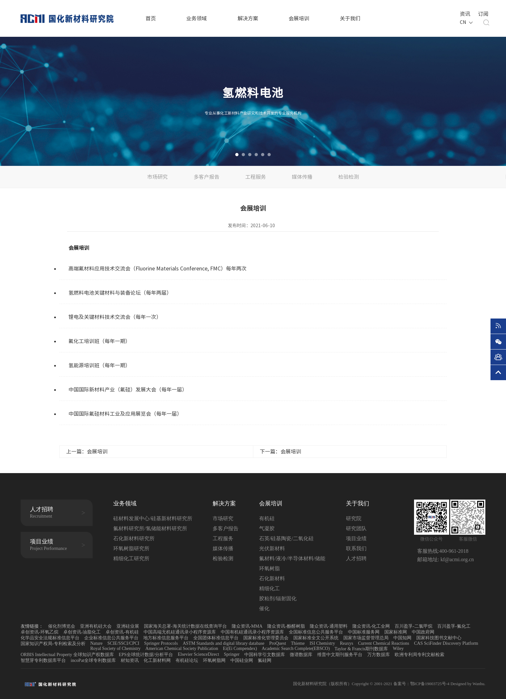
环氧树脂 (269, 568)
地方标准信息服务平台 (165, 637)
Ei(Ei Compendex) (240, 648)
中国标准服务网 (364, 632)
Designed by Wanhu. (467, 683)
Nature (96, 643)
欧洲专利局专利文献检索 (419, 654)
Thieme (298, 643)
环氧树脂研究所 (131, 548)
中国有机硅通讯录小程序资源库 (252, 632)
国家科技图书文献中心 (438, 637)
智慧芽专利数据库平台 (43, 660)
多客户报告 (206, 176)
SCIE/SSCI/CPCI (123, 643)
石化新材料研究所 (134, 538)
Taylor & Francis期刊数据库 (361, 648)
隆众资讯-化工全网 (371, 626)
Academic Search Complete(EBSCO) (296, 648)
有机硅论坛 (187, 660)
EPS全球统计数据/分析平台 (146, 654)
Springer (231, 654)
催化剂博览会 (61, 626)
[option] (253, 101)
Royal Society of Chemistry (115, 648)
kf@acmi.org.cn (456, 559)
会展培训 (298, 18)
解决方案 (248, 18)
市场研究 (157, 176)
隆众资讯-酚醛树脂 (286, 626)
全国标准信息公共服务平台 (316, 632)
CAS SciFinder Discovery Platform (446, 643)
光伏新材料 (272, 548)
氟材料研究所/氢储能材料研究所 (150, 528)
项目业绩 (356, 538)
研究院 (353, 518)
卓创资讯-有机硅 (122, 632)
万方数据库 (378, 654)
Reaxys (346, 643)
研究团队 (356, 528)
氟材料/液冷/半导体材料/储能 (292, 558)
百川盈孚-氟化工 (454, 626)
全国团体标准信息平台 (215, 637)
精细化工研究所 (131, 558)
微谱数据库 (301, 654)
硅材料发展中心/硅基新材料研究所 (152, 518)
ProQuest (277, 643)
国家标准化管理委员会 (265, 637)
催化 (264, 608)
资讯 (464, 13)
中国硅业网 (241, 660)
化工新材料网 (157, 660)
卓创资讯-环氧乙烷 (39, 632)
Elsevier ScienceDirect (198, 654)
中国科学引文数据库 (264, 654)
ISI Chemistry (322, 643)
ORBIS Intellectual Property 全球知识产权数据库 (67, 654)
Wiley (398, 648)
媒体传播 (302, 176)
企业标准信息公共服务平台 (111, 637)
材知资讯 (130, 660)
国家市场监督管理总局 (366, 637)
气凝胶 (267, 528)
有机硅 (267, 518)
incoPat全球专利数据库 (93, 660)
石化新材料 (272, 578)
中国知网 (402, 637)
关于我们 (350, 18)
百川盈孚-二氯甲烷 (413, 626)
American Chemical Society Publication (182, 648)
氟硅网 (264, 660)
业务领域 (196, 18)
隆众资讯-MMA (247, 626)
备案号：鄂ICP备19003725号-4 (421, 683)
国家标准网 (395, 632)
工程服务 (255, 176)
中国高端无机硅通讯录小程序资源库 (180, 632)
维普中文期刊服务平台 (339, 654)
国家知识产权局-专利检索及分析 (53, 643)
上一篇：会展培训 (86, 451)
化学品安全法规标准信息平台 (50, 637)
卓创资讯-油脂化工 (82, 632)
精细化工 (269, 588)
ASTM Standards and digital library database (223, 643)
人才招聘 (356, 558)
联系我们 (356, 548)
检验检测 (348, 176)
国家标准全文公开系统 (316, 637)
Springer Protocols (161, 643)
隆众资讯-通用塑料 (329, 626)
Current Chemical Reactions (383, 643)
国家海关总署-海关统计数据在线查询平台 (185, 626)
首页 (151, 18)
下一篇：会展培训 (280, 451)
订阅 (482, 13)
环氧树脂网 (214, 660)
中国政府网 (423, 632)
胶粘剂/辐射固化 (278, 598)
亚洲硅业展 (127, 626)
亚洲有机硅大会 (96, 626)
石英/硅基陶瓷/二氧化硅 (286, 538)
